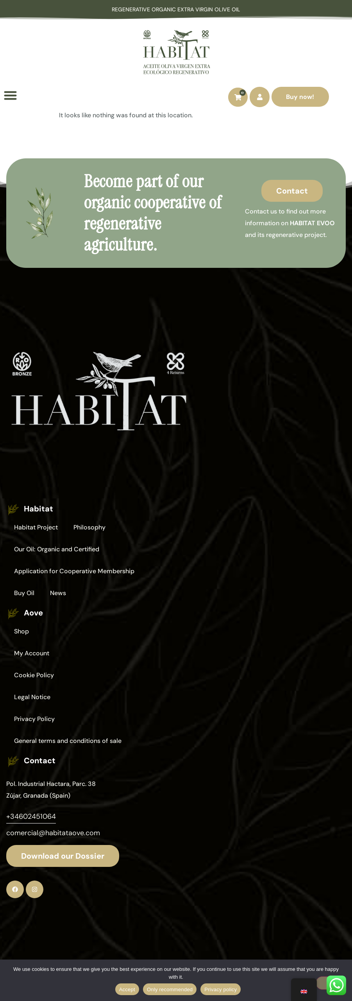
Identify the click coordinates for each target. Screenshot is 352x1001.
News (58, 593)
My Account (31, 653)
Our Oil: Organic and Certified (56, 549)
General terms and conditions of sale (68, 741)
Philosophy (89, 527)
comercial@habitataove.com (53, 833)
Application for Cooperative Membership (74, 571)
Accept (127, 989)
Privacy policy (220, 989)
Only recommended (170, 989)
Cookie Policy (34, 675)
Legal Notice (32, 697)
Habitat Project (36, 527)
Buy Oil (24, 593)
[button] (10, 95)
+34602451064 (31, 816)
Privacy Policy (34, 719)
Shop (21, 631)
